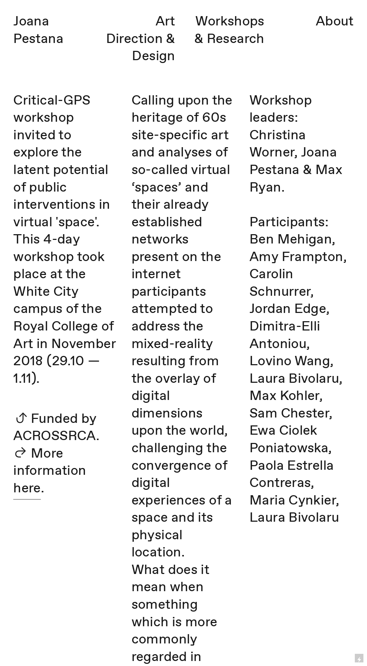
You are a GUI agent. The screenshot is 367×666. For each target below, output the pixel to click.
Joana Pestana (38, 30)
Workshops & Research (229, 30)
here (27, 489)
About (335, 22)
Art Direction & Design (140, 39)
